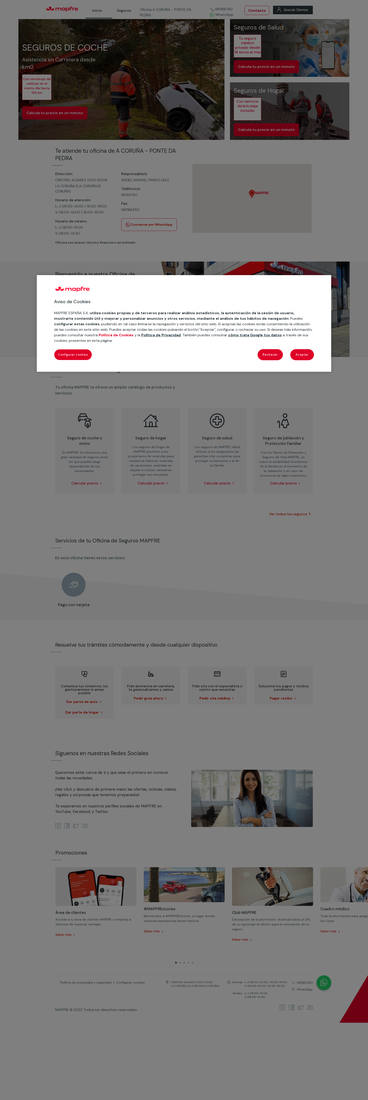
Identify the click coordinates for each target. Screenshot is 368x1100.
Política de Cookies (116, 335)
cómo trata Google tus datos (255, 335)
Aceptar (302, 355)
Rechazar (270, 355)
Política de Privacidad (161, 335)
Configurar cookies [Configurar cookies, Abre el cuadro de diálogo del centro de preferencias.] (73, 355)
